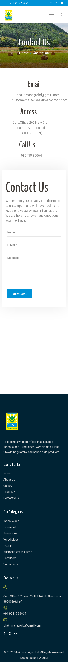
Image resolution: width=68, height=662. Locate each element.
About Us (9, 479)
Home (23, 53)
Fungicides (10, 533)
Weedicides (11, 539)
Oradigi (43, 657)
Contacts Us (11, 498)
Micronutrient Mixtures (17, 552)
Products (9, 492)
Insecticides (11, 521)
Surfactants (10, 564)
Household (10, 527)
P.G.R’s (7, 545)
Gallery (7, 486)
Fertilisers (10, 558)
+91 (18, 2)
